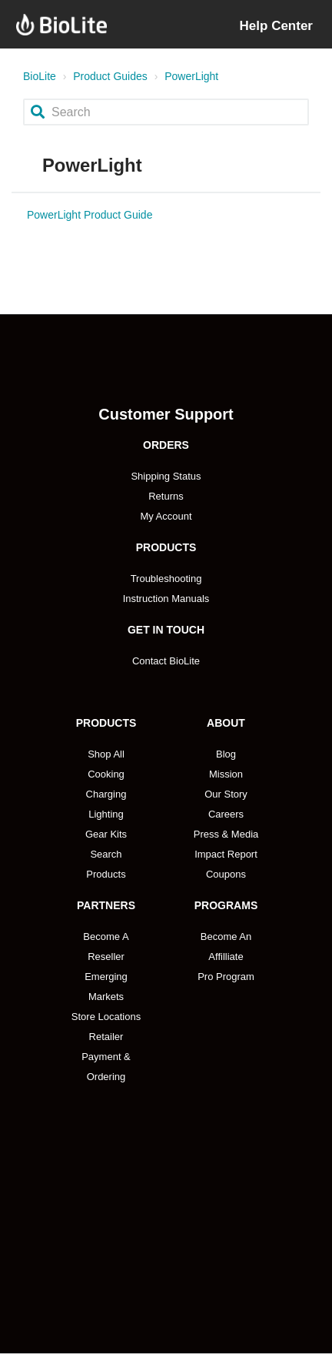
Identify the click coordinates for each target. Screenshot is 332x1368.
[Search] (166, 112)
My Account (165, 516)
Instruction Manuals (166, 598)
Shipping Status (166, 476)
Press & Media (226, 834)
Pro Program (226, 976)
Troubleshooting (166, 578)
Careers (226, 814)
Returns (166, 496)
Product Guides (110, 76)
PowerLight (191, 76)
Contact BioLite (166, 661)
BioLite (39, 76)
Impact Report (225, 854)
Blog (226, 754)
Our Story (225, 794)
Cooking (106, 774)
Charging (106, 794)
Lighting (106, 814)
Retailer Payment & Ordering (106, 1056)
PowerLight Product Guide (89, 215)
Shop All (106, 754)
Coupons (226, 874)
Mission (226, 774)
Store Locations (106, 1016)
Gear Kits (106, 834)
